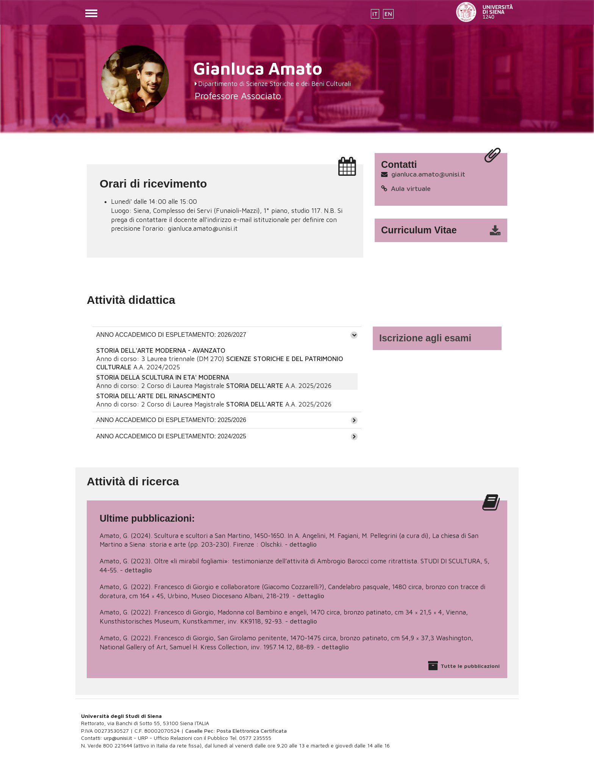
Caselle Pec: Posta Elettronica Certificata (236, 730)
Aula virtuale (411, 188)
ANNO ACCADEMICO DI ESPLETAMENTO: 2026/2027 (171, 334)
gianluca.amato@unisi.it (428, 174)
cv (446, 230)
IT (375, 14)
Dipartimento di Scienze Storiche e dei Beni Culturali (274, 84)
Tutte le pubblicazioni (470, 666)
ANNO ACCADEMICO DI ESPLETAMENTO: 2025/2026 (171, 420)
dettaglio (303, 544)
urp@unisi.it (118, 738)
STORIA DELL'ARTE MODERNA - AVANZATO (160, 350)
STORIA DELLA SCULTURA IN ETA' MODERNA (162, 377)
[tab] (226, 335)
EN (388, 14)
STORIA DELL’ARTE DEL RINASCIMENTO (155, 396)
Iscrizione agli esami (425, 338)
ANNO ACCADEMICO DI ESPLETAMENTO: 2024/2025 (171, 436)
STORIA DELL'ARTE (254, 385)
